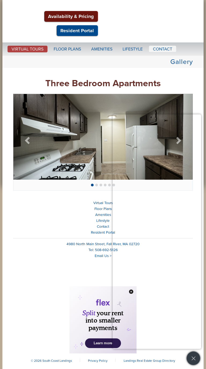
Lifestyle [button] (133, 49)
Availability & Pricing (71, 16)
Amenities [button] (101, 49)
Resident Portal (77, 31)
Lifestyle (103, 221)
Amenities (103, 215)
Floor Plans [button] (67, 49)
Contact (103, 227)
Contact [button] (162, 49)
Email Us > (103, 256)
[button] (26, 139)
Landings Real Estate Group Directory (149, 361)
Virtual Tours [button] (27, 49)
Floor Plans (103, 209)
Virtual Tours (103, 203)
